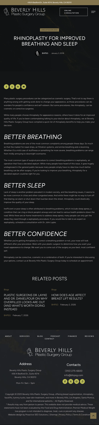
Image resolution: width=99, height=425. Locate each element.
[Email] (23, 87)
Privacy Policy (65, 415)
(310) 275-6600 (73, 371)
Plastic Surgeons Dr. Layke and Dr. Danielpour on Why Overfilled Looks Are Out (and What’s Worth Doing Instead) (25, 302)
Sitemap (53, 415)
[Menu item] (8, 336)
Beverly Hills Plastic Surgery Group (38, 394)
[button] (74, 12)
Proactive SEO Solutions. (36, 415)
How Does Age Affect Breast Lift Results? (68, 297)
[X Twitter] (12, 87)
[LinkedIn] (17, 87)
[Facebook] (6, 87)
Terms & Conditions (82, 415)
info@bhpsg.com (73, 375)
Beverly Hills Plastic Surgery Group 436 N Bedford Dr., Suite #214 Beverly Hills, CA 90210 (25, 374)
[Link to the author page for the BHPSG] (37, 53)
